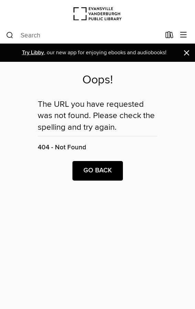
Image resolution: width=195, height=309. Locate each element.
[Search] (9, 35)
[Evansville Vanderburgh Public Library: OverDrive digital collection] (97, 13)
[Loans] (169, 36)
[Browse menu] (183, 35)
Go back (97, 171)
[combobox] (83, 35)
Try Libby (33, 52)
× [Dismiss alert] (186, 53)
